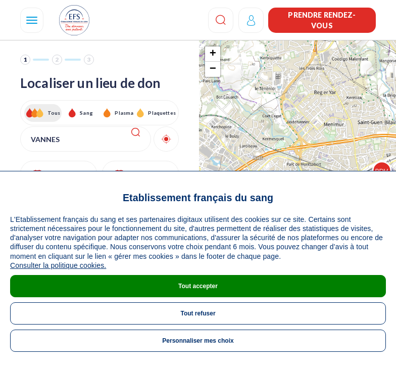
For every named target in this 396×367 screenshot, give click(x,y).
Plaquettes (161, 113)
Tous (54, 113)
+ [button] (213, 54)
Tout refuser (197, 313)
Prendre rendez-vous (322, 20)
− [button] (213, 69)
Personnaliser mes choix (197, 340)
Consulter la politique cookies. (58, 265)
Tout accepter (198, 286)
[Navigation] (31, 20)
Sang (86, 113)
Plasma (124, 113)
